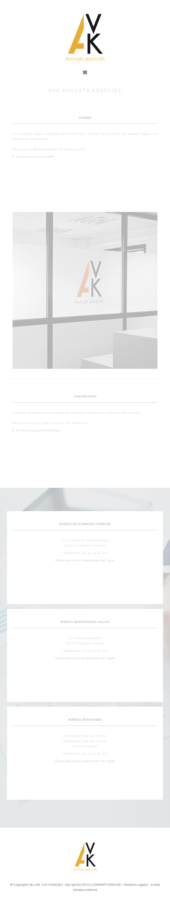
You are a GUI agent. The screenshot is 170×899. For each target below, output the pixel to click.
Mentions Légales (136, 884)
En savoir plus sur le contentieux (39, 429)
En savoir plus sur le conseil (36, 156)
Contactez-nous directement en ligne (85, 559)
